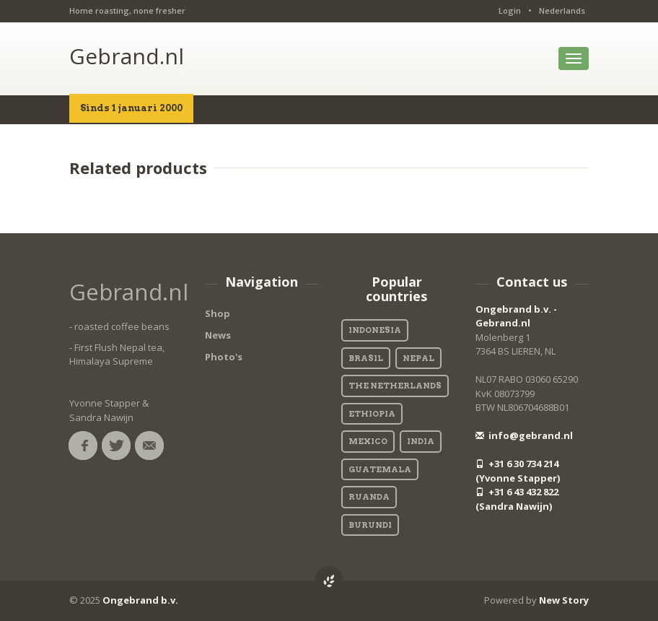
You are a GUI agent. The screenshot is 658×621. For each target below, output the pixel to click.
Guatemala (379, 469)
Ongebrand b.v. (140, 600)
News (218, 335)
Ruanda (369, 497)
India (420, 441)
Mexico (367, 441)
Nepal (418, 358)
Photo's (223, 356)
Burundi (370, 525)
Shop (217, 313)
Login (510, 10)
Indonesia (374, 330)
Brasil (365, 358)
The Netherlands (395, 386)
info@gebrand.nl (524, 435)
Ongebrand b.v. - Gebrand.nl (516, 316)
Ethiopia (371, 414)
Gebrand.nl (126, 56)
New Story (564, 600)
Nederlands (562, 10)
